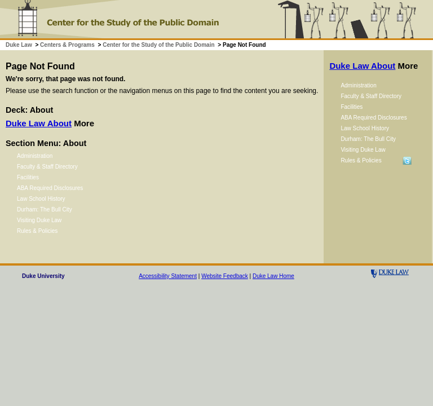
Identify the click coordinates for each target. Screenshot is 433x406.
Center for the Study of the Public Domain (158, 45)
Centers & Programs (67, 45)
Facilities (28, 177)
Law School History (41, 199)
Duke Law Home (273, 276)
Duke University (43, 276)
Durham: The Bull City (44, 209)
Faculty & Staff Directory (47, 167)
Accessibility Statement (168, 276)
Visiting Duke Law (39, 220)
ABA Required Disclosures (50, 188)
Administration (34, 156)
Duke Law (19, 45)
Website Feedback (224, 276)
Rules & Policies (37, 231)
